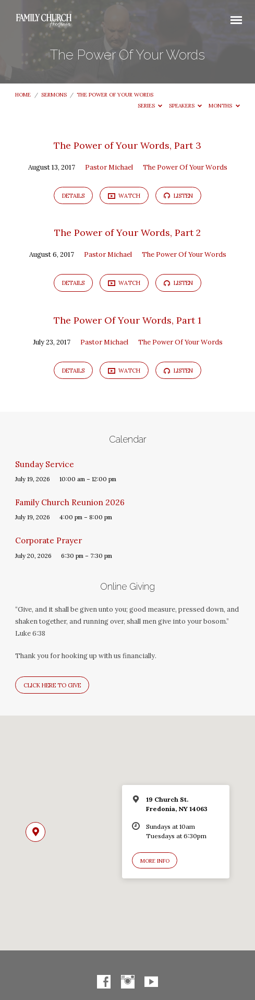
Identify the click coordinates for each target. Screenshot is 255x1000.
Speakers (185, 105)
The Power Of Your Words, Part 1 (127, 320)
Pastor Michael (109, 167)
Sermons (54, 94)
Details (73, 195)
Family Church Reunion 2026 (70, 502)
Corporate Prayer (48, 540)
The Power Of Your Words (115, 94)
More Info (154, 861)
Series (150, 105)
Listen (178, 195)
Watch (124, 195)
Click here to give (52, 685)
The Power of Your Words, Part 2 (127, 233)
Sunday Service (44, 464)
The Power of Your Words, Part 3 (127, 145)
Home (23, 94)
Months (224, 105)
